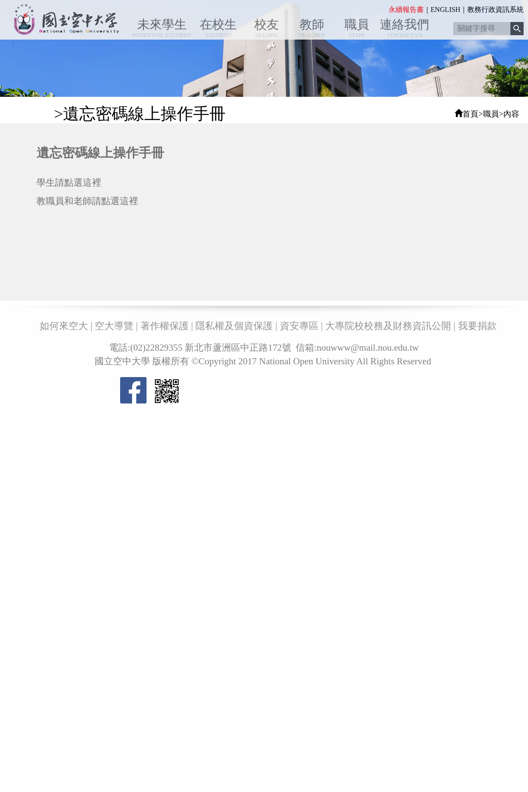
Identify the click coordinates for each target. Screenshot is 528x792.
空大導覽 (114, 325)
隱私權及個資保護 (234, 325)
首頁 (470, 114)
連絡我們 (404, 24)
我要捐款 (477, 325)
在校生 (218, 24)
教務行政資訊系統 (495, 9)
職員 (357, 24)
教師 (312, 24)
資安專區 (299, 325)
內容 (511, 114)
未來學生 (162, 24)
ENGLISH (445, 9)
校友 (266, 24)
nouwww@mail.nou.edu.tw (368, 347)
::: (386, 9)
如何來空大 (64, 325)
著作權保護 (164, 325)
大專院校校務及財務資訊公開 (388, 325)
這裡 (92, 182)
